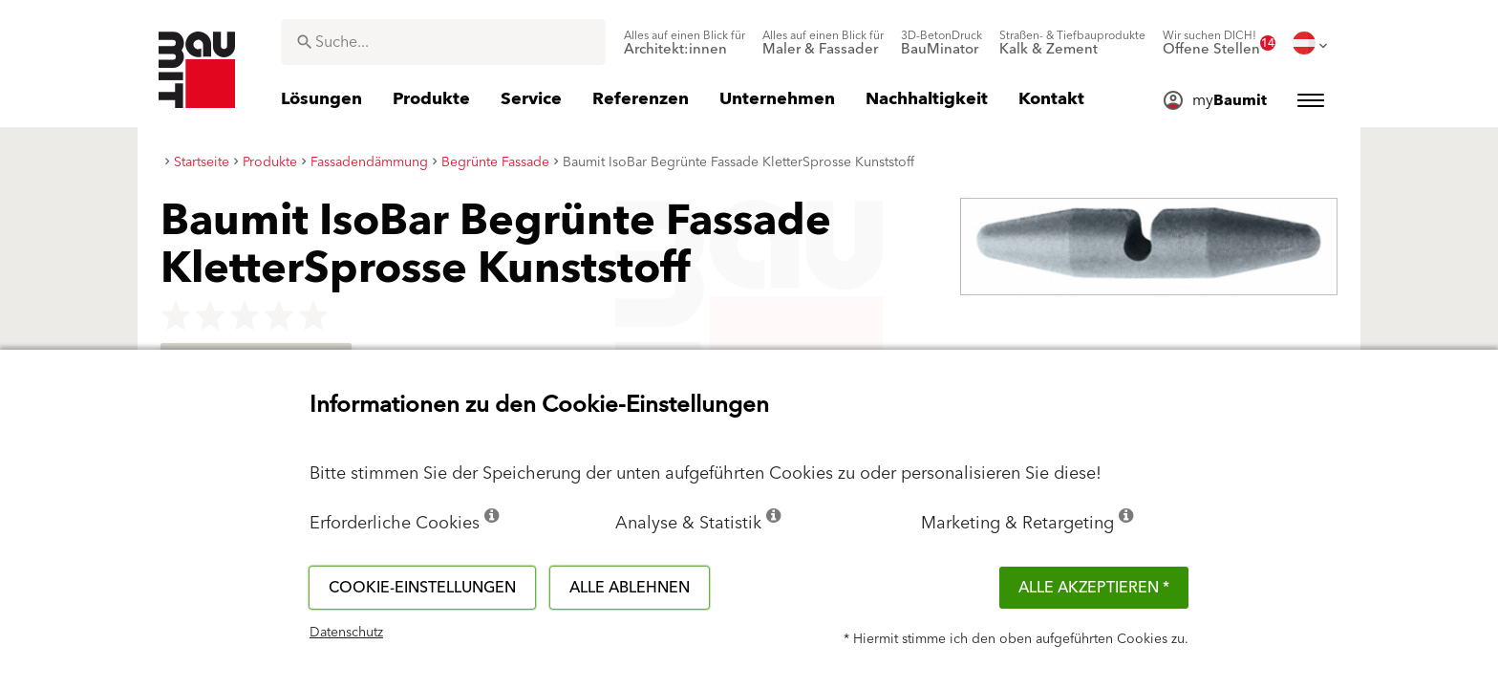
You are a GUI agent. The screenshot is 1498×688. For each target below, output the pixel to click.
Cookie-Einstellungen (422, 587)
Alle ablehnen (629, 587)
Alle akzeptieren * (1093, 587)
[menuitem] (684, 43)
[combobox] (443, 42)
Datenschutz (346, 632)
